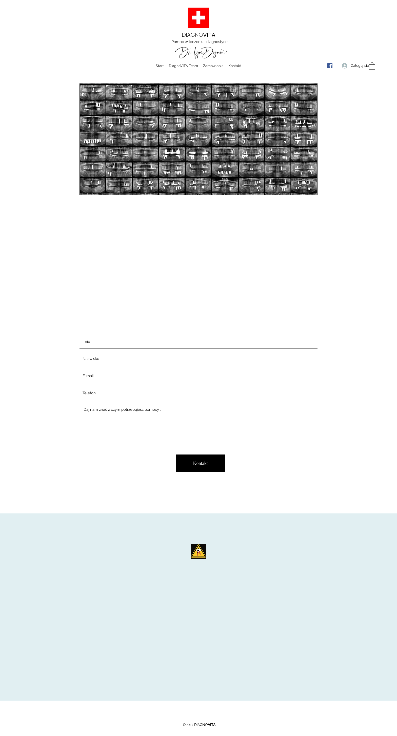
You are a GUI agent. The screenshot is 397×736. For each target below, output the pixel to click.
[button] (372, 66)
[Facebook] (329, 65)
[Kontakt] (200, 463)
